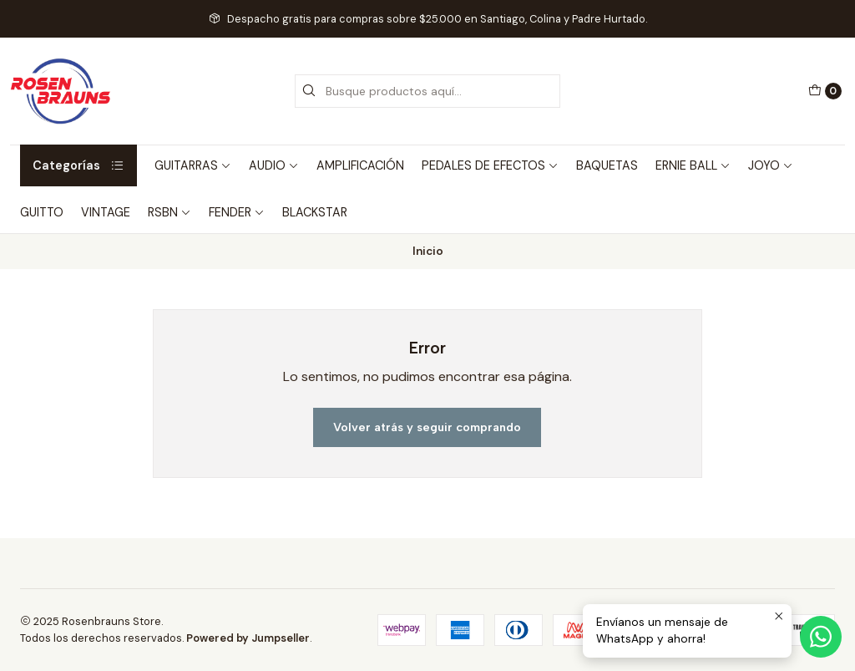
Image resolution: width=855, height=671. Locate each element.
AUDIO (274, 165)
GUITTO (41, 212)
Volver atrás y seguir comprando (427, 427)
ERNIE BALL (693, 165)
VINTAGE (105, 212)
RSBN (169, 212)
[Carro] (825, 91)
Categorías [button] (78, 165)
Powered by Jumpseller (248, 638)
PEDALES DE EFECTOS (490, 165)
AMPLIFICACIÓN (360, 165)
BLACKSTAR (314, 212)
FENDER (237, 212)
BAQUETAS (607, 165)
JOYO (770, 165)
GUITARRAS (192, 165)
